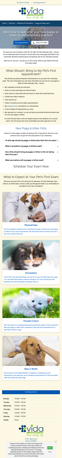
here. (36, 456)
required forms (13, 106)
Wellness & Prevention (25, 23)
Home (4, 23)
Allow (50, 448)
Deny (50, 452)
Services (12, 23)
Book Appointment (21, 43)
